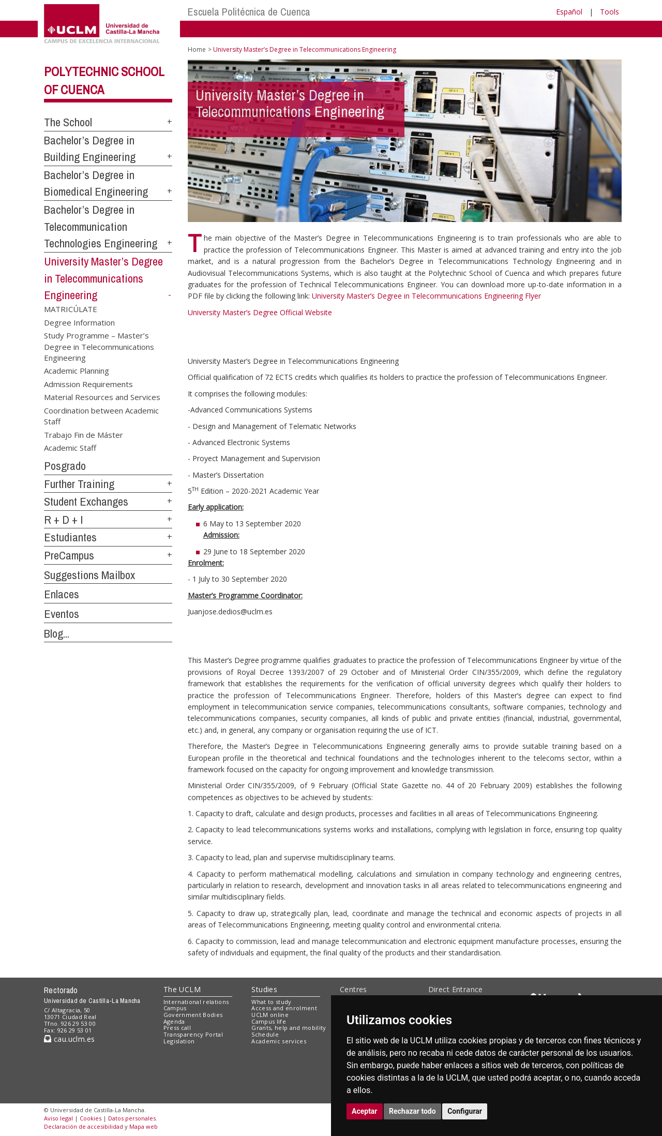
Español (569, 12)
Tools (609, 12)
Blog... (56, 633)
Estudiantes (70, 537)
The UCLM (182, 989)
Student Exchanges (86, 501)
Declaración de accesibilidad (83, 1126)
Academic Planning (76, 370)
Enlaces (61, 594)
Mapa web (143, 1126)
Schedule (265, 1034)
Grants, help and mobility (288, 1027)
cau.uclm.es (69, 1039)
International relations (196, 1002)
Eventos (61, 614)
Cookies (90, 1118)
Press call (177, 1027)
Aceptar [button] (365, 1111)
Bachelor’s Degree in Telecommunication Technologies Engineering (100, 226)
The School (68, 122)
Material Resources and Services (102, 397)
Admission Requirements (88, 383)
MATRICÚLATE (70, 309)
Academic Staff (70, 447)
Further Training (79, 484)
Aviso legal (58, 1118)
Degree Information (79, 322)
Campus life (268, 1021)
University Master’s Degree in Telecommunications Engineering (103, 278)
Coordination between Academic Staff (101, 415)
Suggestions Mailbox (89, 575)
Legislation (179, 1041)
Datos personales (132, 1118)
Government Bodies (193, 1015)
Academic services (278, 1041)
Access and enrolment (284, 1008)
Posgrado (65, 466)
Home (197, 49)
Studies (264, 989)
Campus (175, 1008)
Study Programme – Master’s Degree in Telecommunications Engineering (99, 346)
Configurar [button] (464, 1111)
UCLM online (270, 1015)
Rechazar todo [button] (412, 1111)
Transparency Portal (193, 1034)
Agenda (174, 1021)
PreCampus (69, 555)
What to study (271, 1002)
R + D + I (63, 519)
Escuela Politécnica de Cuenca (249, 12)
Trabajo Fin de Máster (83, 434)
